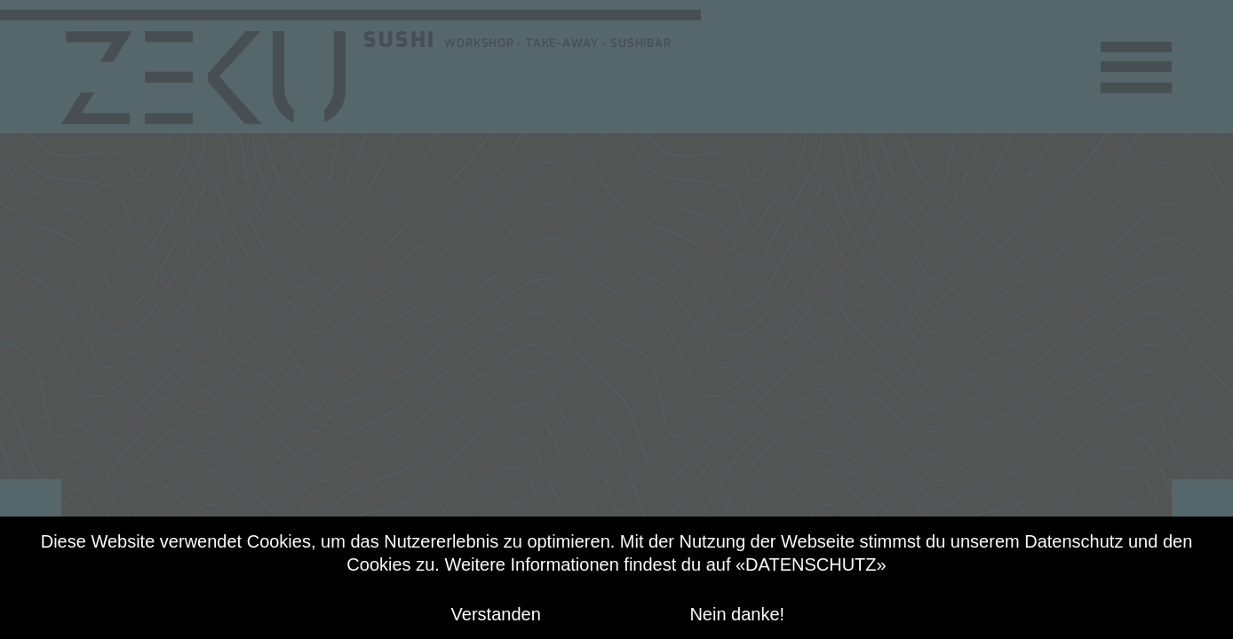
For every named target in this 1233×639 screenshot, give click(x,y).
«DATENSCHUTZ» (811, 564)
